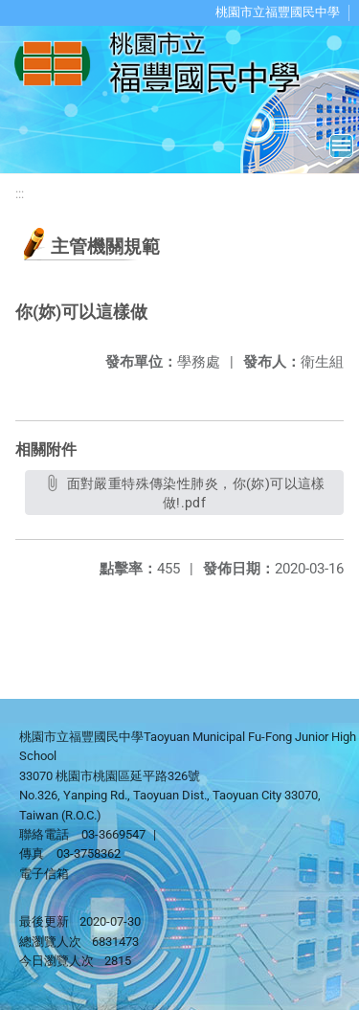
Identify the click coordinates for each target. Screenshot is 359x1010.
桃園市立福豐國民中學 (277, 12)
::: (19, 194)
